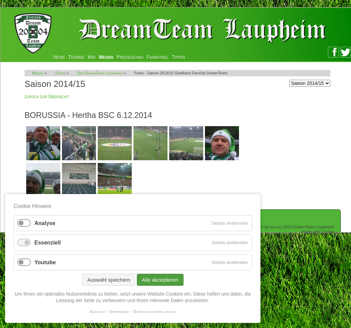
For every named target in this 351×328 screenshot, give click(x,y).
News (59, 57)
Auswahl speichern (108, 280)
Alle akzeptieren (160, 280)
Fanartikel (158, 57)
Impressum (119, 311)
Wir (91, 57)
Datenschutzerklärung (154, 311)
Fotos (60, 73)
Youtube (45, 262)
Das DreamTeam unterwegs (99, 73)
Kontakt (97, 311)
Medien (106, 57)
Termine (76, 57)
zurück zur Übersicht (47, 96)
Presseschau (130, 57)
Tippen (178, 57)
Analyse (44, 223)
